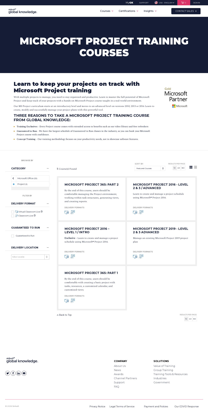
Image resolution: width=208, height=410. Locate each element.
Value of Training (164, 366)
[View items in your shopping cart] (183, 2)
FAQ (116, 386)
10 (175, 168)
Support (119, 382)
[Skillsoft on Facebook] (13, 373)
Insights (150, 11)
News (117, 370)
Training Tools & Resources (170, 374)
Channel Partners (125, 378)
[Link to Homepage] (22, 361)
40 (178, 168)
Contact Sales (185, 11)
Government (162, 382)
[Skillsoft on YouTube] (24, 373)
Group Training (163, 370)
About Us (120, 366)
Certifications (128, 11)
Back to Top (64, 315)
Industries (160, 378)
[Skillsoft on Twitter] (7, 373)
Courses (106, 11)
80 (183, 168)
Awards (118, 374)
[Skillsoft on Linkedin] (18, 373)
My (129, 2)
